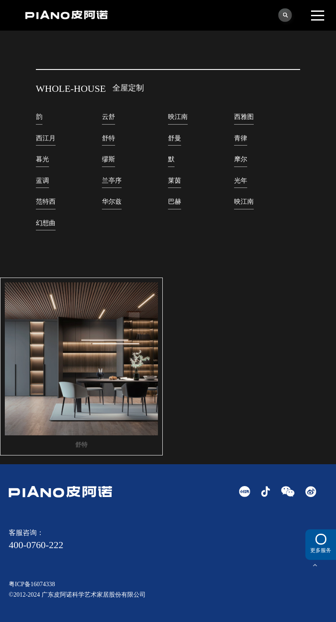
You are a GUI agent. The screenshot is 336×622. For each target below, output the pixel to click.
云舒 (108, 116)
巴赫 (174, 201)
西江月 (46, 138)
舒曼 (174, 138)
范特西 (46, 201)
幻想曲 (46, 222)
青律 (240, 138)
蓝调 (42, 180)
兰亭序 (112, 180)
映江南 (178, 116)
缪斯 (108, 159)
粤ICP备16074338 (32, 584)
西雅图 (244, 116)
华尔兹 (112, 201)
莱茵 (174, 180)
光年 (240, 180)
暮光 (42, 159)
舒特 (108, 138)
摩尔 (240, 159)
